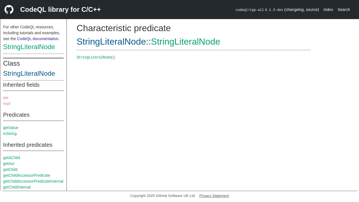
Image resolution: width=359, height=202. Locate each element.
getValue (10, 127)
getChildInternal (17, 187)
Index (328, 9)
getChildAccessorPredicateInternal (33, 181)
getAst (8, 163)
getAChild (11, 157)
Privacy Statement (214, 196)
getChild (10, 169)
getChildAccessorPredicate (26, 175)
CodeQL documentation (37, 38)
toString (10, 133)
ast (5, 97)
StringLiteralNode (29, 46)
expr (7, 103)
